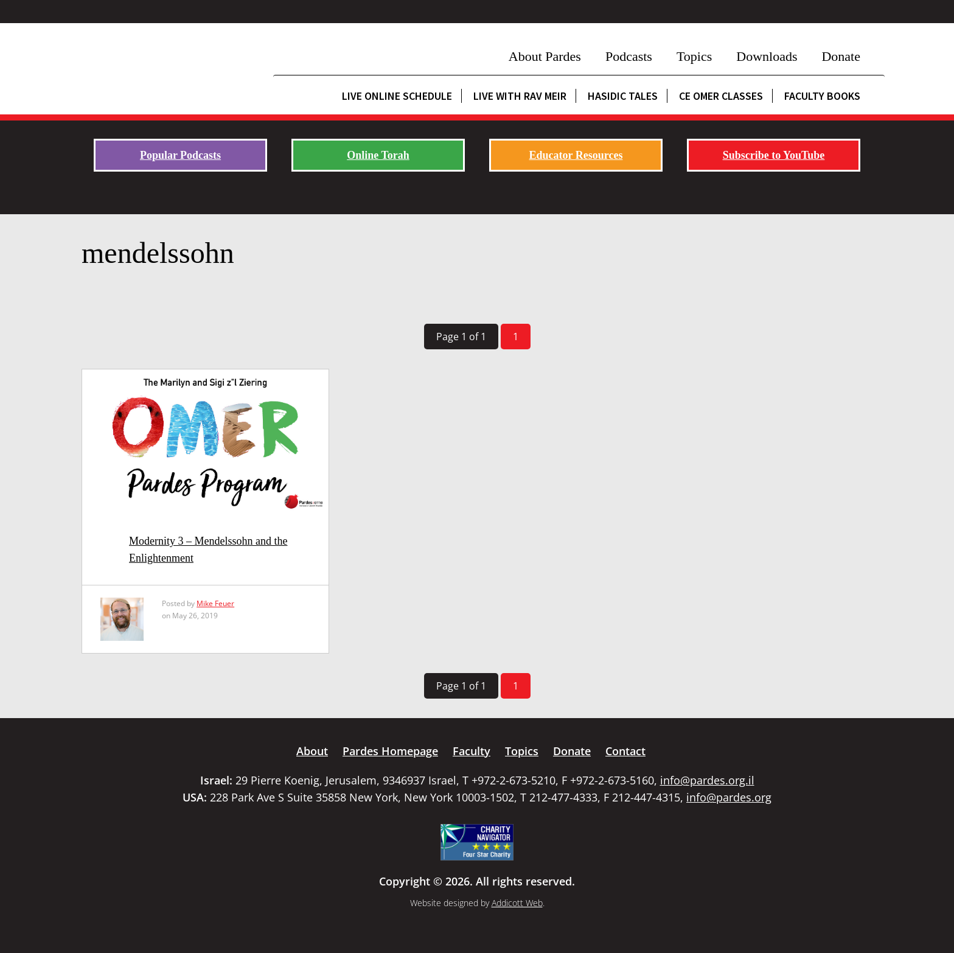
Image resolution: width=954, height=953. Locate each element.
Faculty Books (822, 96)
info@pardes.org (728, 797)
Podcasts (628, 56)
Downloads (766, 56)
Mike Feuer (215, 603)
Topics (694, 56)
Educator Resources (576, 155)
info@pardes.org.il (707, 780)
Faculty (471, 751)
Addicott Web (517, 903)
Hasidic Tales (623, 96)
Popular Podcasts (180, 155)
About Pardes (545, 56)
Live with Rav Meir (519, 96)
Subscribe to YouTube (774, 155)
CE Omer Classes (721, 96)
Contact (625, 751)
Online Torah (378, 155)
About (312, 751)
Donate (840, 56)
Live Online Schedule (397, 96)
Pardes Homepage (390, 751)
